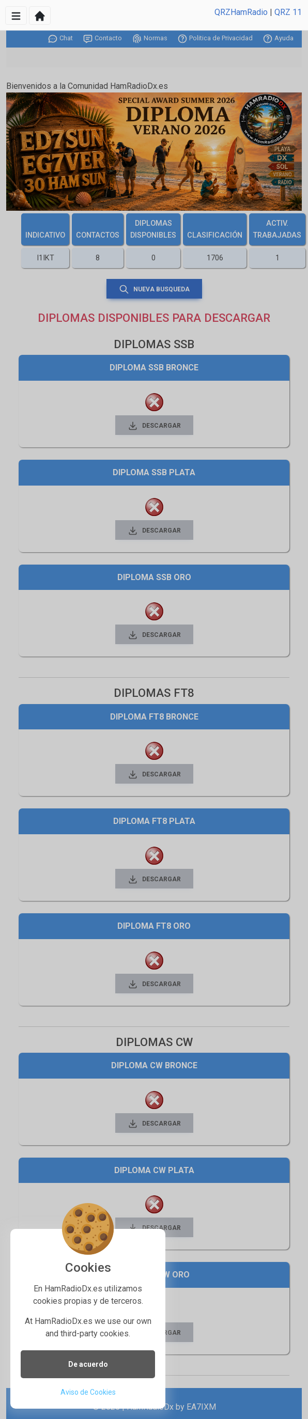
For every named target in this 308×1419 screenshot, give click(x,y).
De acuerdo (88, 1364)
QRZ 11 (288, 12)
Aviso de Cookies (88, 1392)
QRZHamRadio (241, 12)
